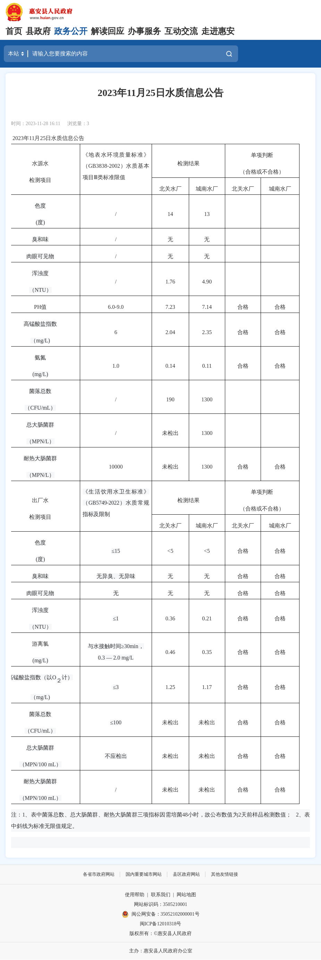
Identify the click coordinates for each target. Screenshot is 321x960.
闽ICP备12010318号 (160, 924)
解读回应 (107, 31)
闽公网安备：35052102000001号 (161, 914)
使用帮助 (134, 895)
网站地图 (186, 895)
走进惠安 (218, 31)
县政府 (38, 31)
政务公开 (70, 31)
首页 (14, 31)
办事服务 (144, 31)
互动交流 (181, 31)
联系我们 (160, 895)
